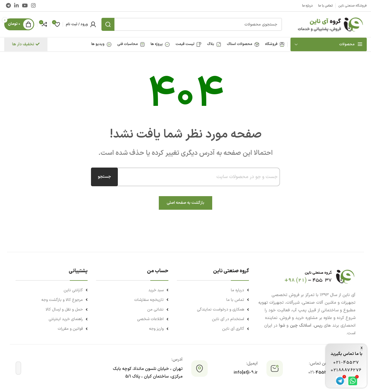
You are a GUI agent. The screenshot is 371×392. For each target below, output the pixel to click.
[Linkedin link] (16, 5)
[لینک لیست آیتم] (213, 290)
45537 (319, 372)
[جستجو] (191, 24)
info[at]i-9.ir (246, 372)
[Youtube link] (24, 5)
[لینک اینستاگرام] (33, 5)
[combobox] (196, 177)
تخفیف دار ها (26, 44)
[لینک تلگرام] (8, 5)
